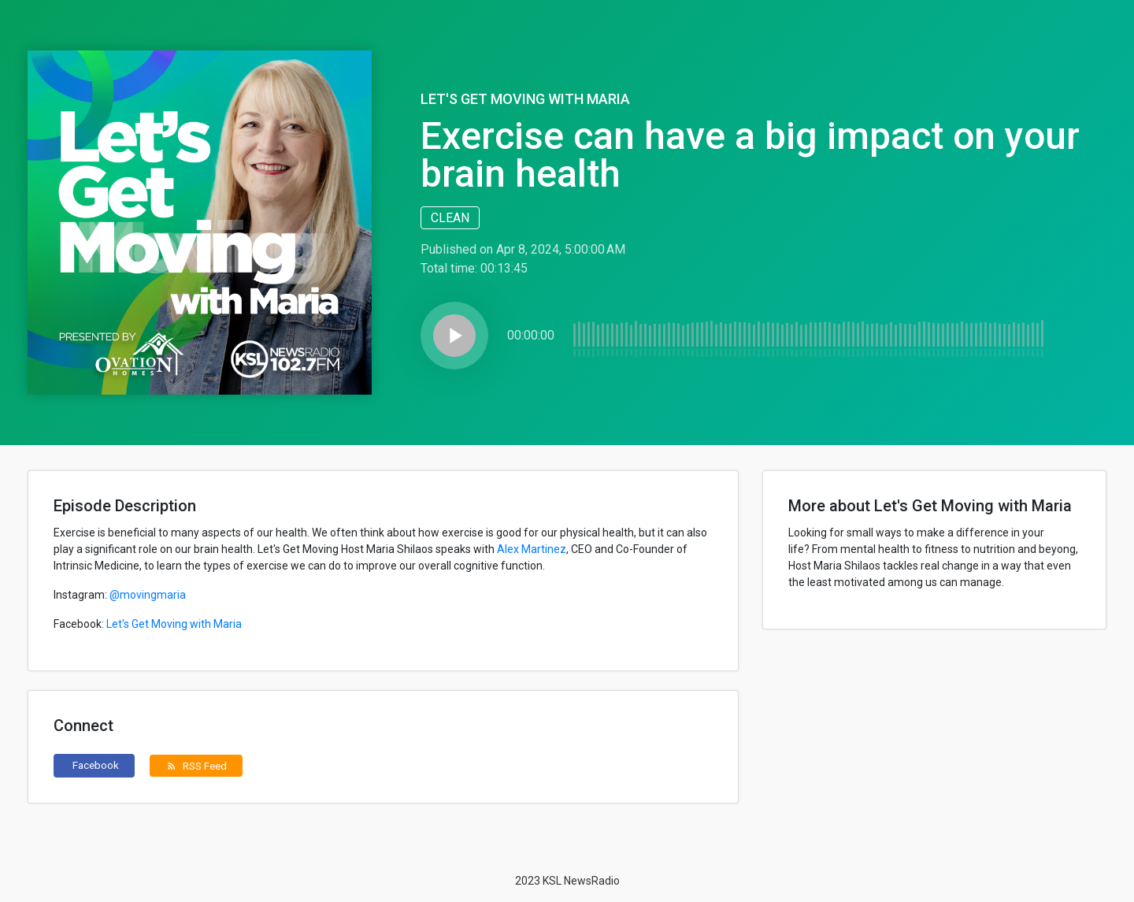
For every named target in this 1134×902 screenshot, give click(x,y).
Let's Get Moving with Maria (525, 99)
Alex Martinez (531, 549)
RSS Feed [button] (196, 765)
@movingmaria (147, 594)
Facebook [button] (95, 765)
